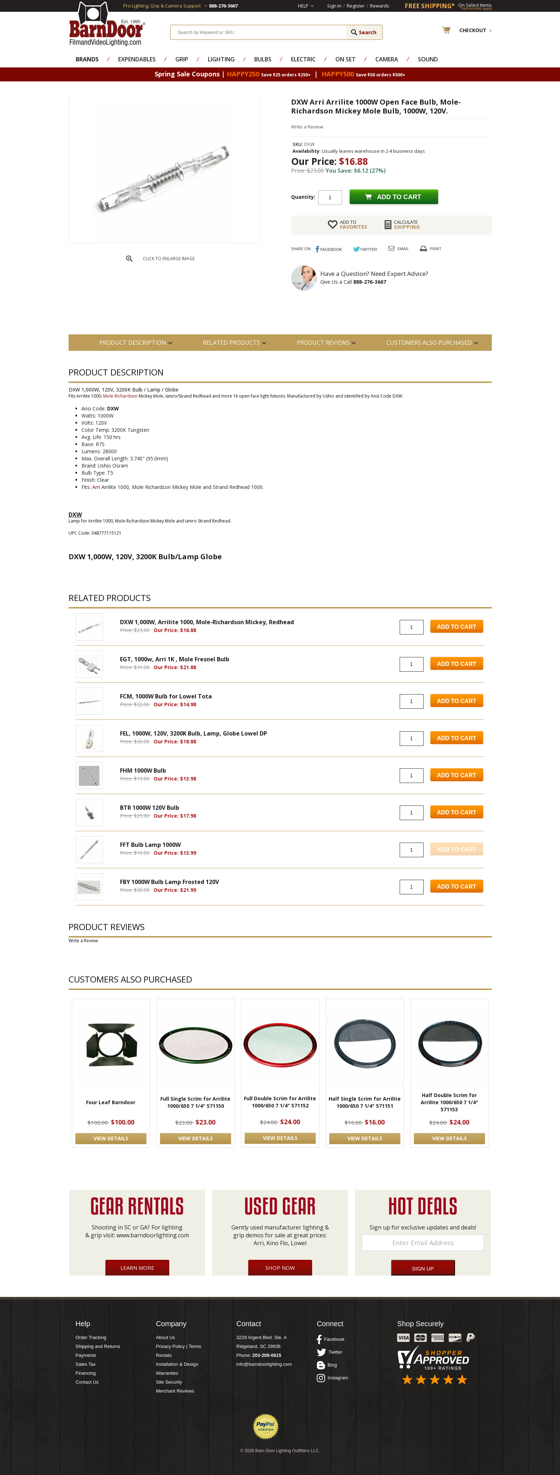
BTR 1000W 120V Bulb (149, 808)
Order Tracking (91, 1337)
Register (356, 5)
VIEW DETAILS (111, 1138)
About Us (165, 1337)
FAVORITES (353, 224)
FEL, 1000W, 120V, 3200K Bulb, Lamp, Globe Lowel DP (193, 733)
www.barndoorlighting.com (152, 1235)
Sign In (334, 5)
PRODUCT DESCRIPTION (132, 343)
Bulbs (262, 59)
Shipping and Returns (98, 1346)
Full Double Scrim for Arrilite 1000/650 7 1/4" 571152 (280, 1102)
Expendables (137, 59)
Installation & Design (177, 1364)
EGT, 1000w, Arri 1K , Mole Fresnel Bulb (174, 659)
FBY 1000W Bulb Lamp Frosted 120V (169, 882)
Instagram (332, 1378)
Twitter (329, 1352)
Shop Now (280, 1267)
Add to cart (399, 197)
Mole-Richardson (120, 396)
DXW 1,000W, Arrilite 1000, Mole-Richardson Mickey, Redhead (207, 622)
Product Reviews (323, 343)
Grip (181, 59)
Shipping (407, 224)
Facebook (330, 1339)
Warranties (167, 1373)
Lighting (221, 59)
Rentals (164, 1355)
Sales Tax (86, 1364)
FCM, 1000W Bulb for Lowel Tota (166, 696)
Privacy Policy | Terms (178, 1346)
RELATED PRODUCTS (231, 343)
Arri (96, 487)
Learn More (137, 1267)
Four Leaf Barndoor (110, 1102)
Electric (303, 59)
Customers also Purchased (429, 343)
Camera (386, 59)
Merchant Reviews (175, 1391)
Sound (428, 59)
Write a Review (307, 126)
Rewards (379, 5)
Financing (86, 1373)
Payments (86, 1355)
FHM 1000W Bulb (143, 770)
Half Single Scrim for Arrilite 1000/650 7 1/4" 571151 (365, 1102)
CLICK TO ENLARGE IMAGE (169, 259)
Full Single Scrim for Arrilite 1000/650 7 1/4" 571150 (195, 1102)
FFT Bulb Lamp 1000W (150, 845)
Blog (327, 1365)
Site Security (169, 1382)
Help (303, 5)
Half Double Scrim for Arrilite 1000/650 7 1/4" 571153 (449, 1102)
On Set (345, 59)
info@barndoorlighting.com (264, 1364)
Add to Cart (456, 627)
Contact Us (87, 1382)
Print (435, 248)
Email (403, 248)
